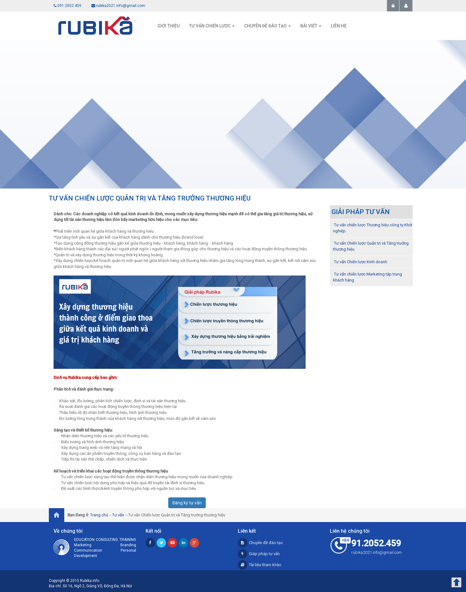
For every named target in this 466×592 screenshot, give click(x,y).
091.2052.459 (67, 5)
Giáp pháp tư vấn (259, 553)
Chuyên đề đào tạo (260, 542)
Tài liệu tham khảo (259, 564)
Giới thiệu (169, 25)
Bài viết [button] (310, 25)
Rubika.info (89, 580)
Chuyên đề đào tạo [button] (267, 25)
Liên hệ (339, 25)
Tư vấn (118, 515)
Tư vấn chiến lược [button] (212, 25)
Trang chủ (99, 515)
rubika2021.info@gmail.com (118, 5)
